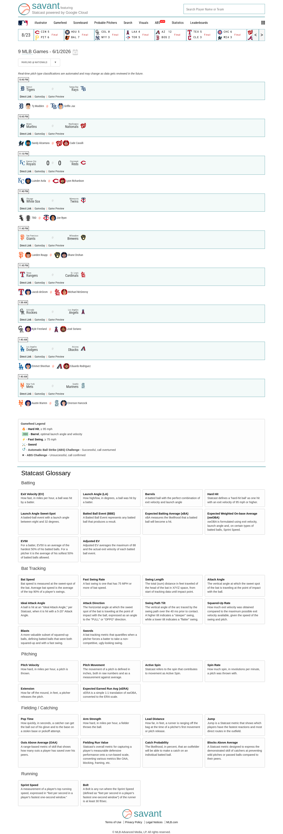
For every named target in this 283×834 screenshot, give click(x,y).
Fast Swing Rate (94, 579)
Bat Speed (28, 579)
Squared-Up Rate (218, 603)
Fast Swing (35, 439)
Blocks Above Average (222, 742)
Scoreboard (80, 23)
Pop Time (27, 719)
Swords (88, 630)
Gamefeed (60, 23)
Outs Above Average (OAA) (39, 742)
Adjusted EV (91, 541)
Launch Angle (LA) (95, 494)
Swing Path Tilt (155, 603)
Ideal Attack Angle (33, 603)
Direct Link (26, 96)
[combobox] (224, 9)
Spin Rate (213, 665)
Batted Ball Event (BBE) (99, 513)
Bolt (85, 785)
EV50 (24, 541)
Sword (32, 444)
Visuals (143, 23)
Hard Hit (33, 429)
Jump (211, 719)
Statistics (178, 23)
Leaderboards (199, 23)
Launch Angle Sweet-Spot (38, 513)
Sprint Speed (29, 785)
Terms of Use (113, 822)
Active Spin (153, 665)
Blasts (25, 630)
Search (128, 23)
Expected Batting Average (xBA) (166, 513)
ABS (160, 23)
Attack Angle (215, 579)
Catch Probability (156, 742)
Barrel (35, 434)
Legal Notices (154, 822)
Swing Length (154, 579)
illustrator (41, 23)
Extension (27, 688)
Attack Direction (94, 603)
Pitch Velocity (30, 665)
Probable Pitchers (105, 23)
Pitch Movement (94, 665)
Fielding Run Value (95, 742)
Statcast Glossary (46, 473)
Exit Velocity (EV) (32, 494)
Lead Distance (154, 719)
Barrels (150, 494)
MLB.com (172, 822)
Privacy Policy (134, 822)
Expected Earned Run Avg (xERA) (105, 688)
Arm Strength (92, 719)
